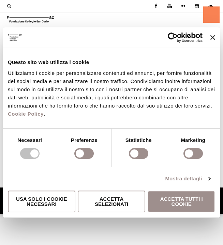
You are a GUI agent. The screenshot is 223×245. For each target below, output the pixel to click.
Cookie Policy (26, 114)
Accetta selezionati (111, 201)
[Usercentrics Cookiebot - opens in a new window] (173, 37)
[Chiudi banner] (212, 37)
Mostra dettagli (183, 178)
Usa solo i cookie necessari (41, 201)
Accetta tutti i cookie (181, 201)
